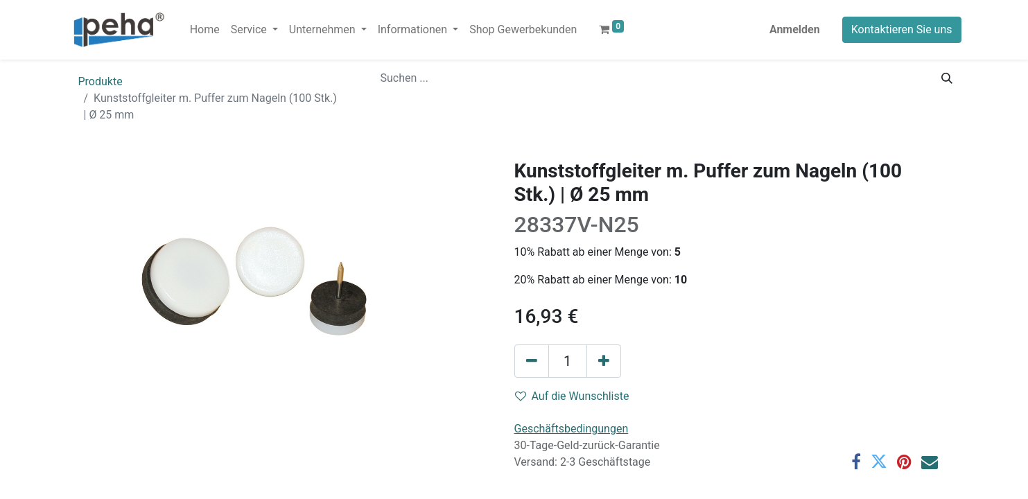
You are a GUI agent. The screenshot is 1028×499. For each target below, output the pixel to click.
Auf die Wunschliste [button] (572, 396)
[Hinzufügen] (603, 361)
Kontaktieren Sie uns (901, 29)
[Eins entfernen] (531, 361)
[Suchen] (946, 78)
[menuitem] (204, 30)
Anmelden (794, 29)
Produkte (100, 81)
